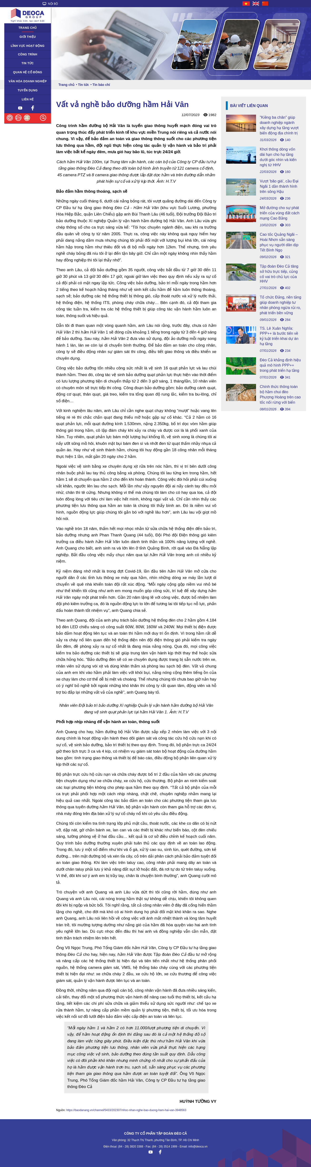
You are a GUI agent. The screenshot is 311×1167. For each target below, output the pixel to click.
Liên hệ (28, 99)
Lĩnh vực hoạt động (27, 46)
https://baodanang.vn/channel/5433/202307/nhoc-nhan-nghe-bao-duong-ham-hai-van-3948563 (126, 1110)
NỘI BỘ (50, 3)
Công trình (27, 54)
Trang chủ (28, 27)
